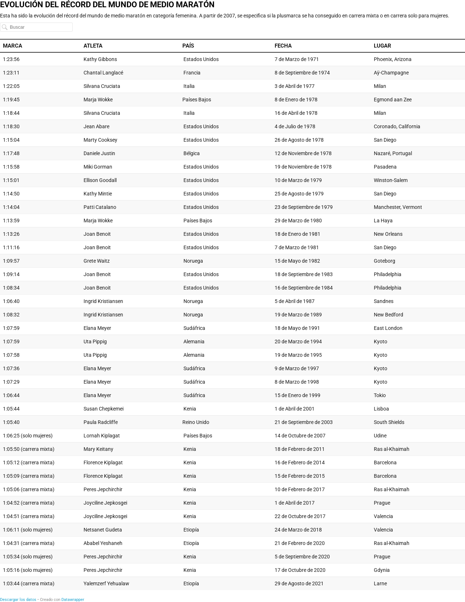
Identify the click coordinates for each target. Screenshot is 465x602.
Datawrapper (72, 599)
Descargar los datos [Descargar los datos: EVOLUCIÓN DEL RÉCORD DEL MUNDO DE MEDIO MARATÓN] (18, 599)
